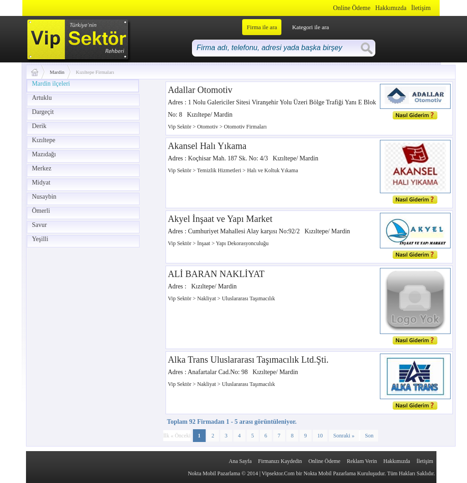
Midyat (41, 182)
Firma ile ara (262, 27)
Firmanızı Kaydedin (280, 461)
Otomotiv (208, 126)
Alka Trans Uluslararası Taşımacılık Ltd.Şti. (248, 360)
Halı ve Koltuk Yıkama (272, 170)
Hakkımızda (390, 8)
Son (369, 435)
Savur (39, 224)
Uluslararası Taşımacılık (248, 298)
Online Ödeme (351, 8)
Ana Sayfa (239, 461)
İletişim (421, 8)
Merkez (42, 168)
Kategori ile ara (310, 27)
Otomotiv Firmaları (245, 126)
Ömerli (41, 210)
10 (320, 435)
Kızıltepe (43, 140)
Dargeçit (43, 111)
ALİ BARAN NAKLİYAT (216, 274)
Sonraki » (343, 435)
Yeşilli (40, 239)
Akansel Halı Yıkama (207, 146)
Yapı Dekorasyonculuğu (242, 243)
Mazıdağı (44, 154)
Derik (39, 126)
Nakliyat (207, 298)
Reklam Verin (362, 461)
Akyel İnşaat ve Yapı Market (220, 219)
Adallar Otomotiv (200, 90)
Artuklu (42, 97)
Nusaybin (44, 196)
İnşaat (204, 243)
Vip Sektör (180, 126)
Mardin (57, 72)
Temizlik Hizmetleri (220, 170)
